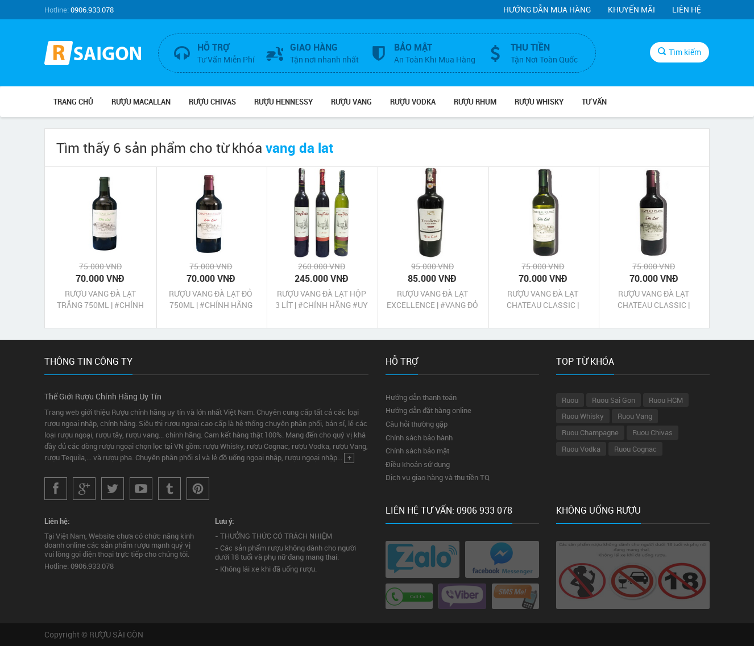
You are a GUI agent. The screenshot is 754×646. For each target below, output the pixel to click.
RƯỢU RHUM (475, 102)
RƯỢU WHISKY (539, 102)
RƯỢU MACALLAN (141, 102)
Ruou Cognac (635, 449)
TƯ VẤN (594, 102)
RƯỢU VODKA (413, 102)
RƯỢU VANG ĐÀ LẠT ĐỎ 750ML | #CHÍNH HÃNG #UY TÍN (210, 299)
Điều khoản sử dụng (418, 464)
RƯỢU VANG (351, 102)
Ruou (570, 400)
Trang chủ (73, 102)
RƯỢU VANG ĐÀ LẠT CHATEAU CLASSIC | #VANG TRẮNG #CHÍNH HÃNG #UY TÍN (543, 299)
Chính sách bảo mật (417, 450)
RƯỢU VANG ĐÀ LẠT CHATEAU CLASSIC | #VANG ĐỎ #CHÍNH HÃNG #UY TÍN (653, 299)
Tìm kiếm (679, 52)
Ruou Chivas (652, 432)
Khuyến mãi (631, 9)
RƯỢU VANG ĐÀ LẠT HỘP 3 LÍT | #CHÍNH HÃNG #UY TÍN (321, 299)
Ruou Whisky (583, 416)
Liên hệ (686, 9)
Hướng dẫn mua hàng (547, 9)
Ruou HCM (666, 400)
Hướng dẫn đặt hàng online (428, 410)
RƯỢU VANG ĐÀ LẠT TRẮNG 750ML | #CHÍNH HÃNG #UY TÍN (100, 299)
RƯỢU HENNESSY (283, 102)
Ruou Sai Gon (613, 400)
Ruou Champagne (590, 432)
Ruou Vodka (581, 449)
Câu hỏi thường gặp (417, 424)
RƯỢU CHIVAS (212, 102)
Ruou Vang (635, 416)
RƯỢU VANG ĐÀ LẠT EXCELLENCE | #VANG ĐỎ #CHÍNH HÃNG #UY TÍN (432, 299)
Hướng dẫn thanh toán (421, 397)
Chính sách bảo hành (419, 437)
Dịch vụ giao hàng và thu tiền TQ (438, 477)
